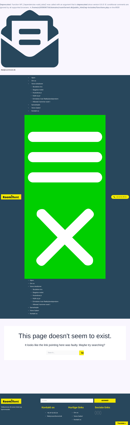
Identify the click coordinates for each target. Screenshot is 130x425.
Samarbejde (35, 105)
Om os (33, 81)
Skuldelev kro (37, 87)
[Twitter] (99, 413)
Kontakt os (35, 111)
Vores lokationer (37, 84)
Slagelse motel (38, 90)
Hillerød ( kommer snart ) (41, 102)
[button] (65, 197)
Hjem (33, 78)
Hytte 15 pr (36, 96)
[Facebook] (122, 42)
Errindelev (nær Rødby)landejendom (45, 99)
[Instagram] (124, 42)
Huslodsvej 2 (37, 93)
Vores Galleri (36, 108)
